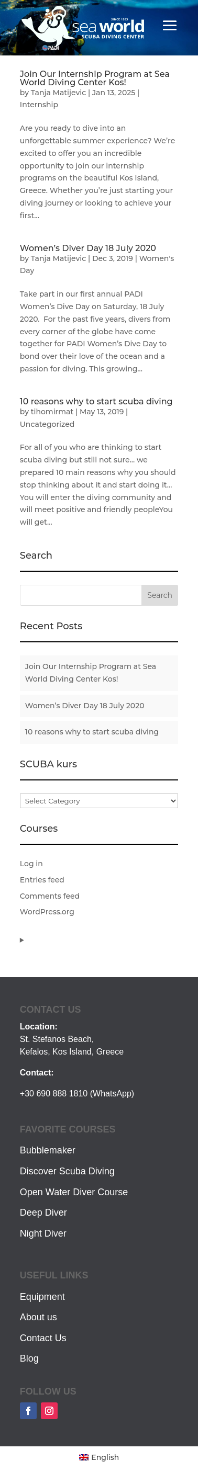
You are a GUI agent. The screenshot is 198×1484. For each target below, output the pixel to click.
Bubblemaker (47, 1150)
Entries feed (42, 880)
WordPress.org (47, 911)
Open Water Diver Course (74, 1192)
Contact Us (43, 1338)
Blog (29, 1358)
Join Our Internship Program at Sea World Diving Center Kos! (95, 78)
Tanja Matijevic (58, 92)
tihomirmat (52, 411)
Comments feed (50, 896)
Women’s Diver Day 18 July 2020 (88, 248)
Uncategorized (47, 424)
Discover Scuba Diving (67, 1171)
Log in (31, 863)
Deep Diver (43, 1212)
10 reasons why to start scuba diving (96, 401)
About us (38, 1317)
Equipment (42, 1297)
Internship (39, 104)
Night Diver (43, 1233)
